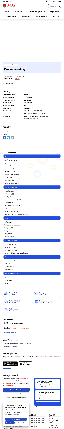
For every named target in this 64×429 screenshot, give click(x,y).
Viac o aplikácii (7, 327)
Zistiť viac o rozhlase (16, 353)
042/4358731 (52, 396)
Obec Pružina (21, 422)
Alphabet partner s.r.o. (24, 420)
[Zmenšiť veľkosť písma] (49, 1)
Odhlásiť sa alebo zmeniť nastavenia (16, 356)
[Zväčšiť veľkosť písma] (54, 1)
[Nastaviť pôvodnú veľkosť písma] (51, 1)
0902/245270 (52, 398)
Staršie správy (39, 362)
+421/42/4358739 (53, 392)
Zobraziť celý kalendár (9, 292)
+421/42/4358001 (53, 394)
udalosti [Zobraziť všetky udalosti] (14, 305)
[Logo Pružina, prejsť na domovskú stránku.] (10, 6)
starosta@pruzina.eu (55, 400)
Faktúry (17, 37)
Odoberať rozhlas (16, 349)
